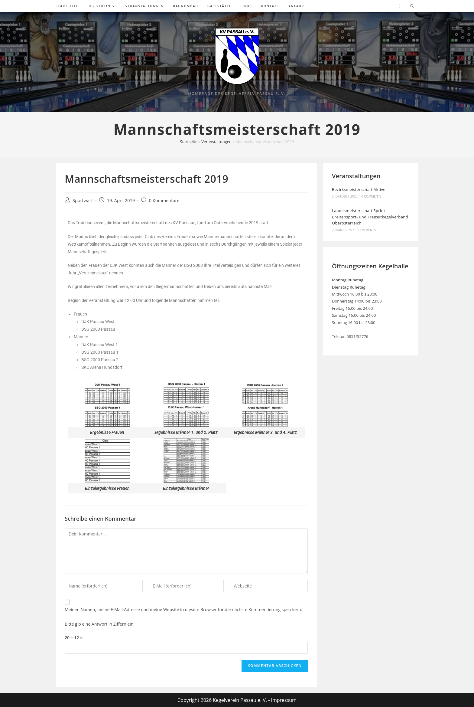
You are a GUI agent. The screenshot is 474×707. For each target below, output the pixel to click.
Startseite (188, 141)
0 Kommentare (164, 200)
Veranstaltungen (216, 141)
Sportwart (83, 200)
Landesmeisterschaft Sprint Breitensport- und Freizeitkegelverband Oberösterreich (370, 217)
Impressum (283, 700)
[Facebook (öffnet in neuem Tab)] (399, 6)
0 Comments (371, 196)
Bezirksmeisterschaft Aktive (358, 189)
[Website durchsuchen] (412, 6)
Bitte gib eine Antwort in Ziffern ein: (100, 624)
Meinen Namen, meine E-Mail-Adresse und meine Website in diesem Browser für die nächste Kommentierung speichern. (183, 609)
